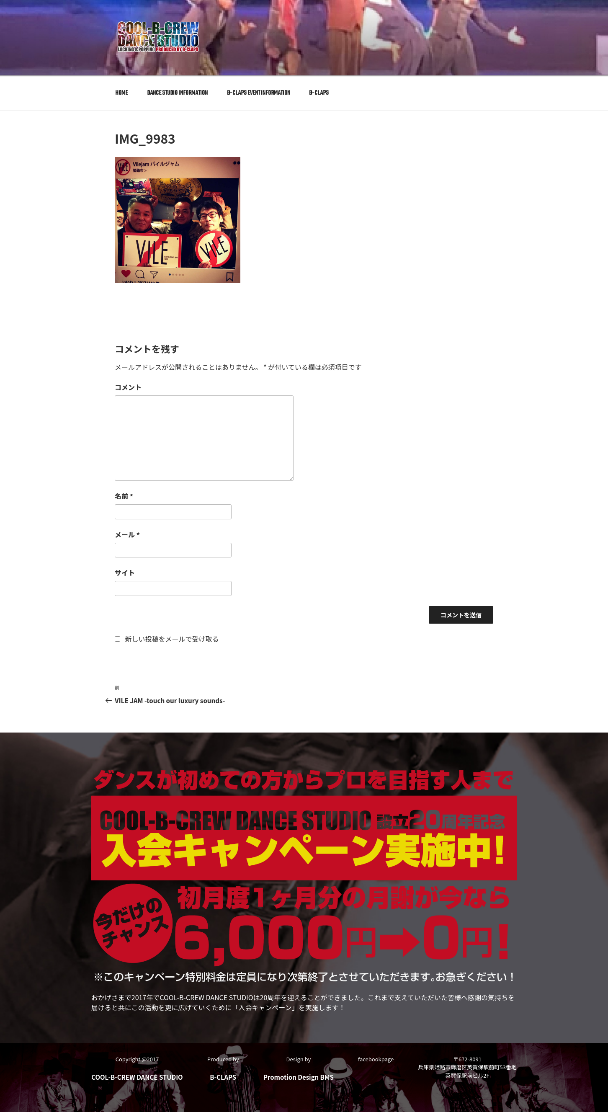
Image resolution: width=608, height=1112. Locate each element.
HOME (121, 93)
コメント (128, 387)
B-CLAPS (319, 93)
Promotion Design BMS (298, 1076)
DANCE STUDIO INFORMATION (177, 93)
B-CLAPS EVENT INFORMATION (258, 93)
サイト (125, 573)
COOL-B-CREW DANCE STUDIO (137, 1076)
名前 (124, 495)
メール (127, 534)
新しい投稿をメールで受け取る (172, 638)
